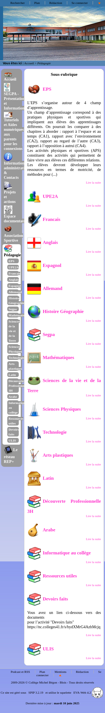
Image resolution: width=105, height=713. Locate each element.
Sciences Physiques (54, 409)
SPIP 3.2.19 (35, 692)
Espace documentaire (15, 215)
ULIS (12, 440)
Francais (14, 273)
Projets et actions (10, 193)
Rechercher (17, 2)
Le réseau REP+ (11, 455)
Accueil (29, 63)
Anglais (14, 279)
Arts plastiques (50, 455)
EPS (12, 261)
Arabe (13, 396)
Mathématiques (19, 315)
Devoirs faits (47, 599)
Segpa (13, 309)
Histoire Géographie (55, 311)
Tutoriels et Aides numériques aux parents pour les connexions (14, 131)
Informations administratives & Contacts (17, 167)
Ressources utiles (52, 576)
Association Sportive (13, 234)
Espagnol (15, 285)
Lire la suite (93, 182)
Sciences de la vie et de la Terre (14, 331)
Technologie (17, 357)
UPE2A (14, 267)
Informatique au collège (59, 553)
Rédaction (55, 2)
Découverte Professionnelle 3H (19, 385)
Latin (12, 374)
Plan (37, 2)
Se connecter (79, 2)
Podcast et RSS (20, 671)
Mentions (61, 671)
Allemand (15, 292)
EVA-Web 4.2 (88, 692)
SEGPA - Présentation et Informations (15, 97)
